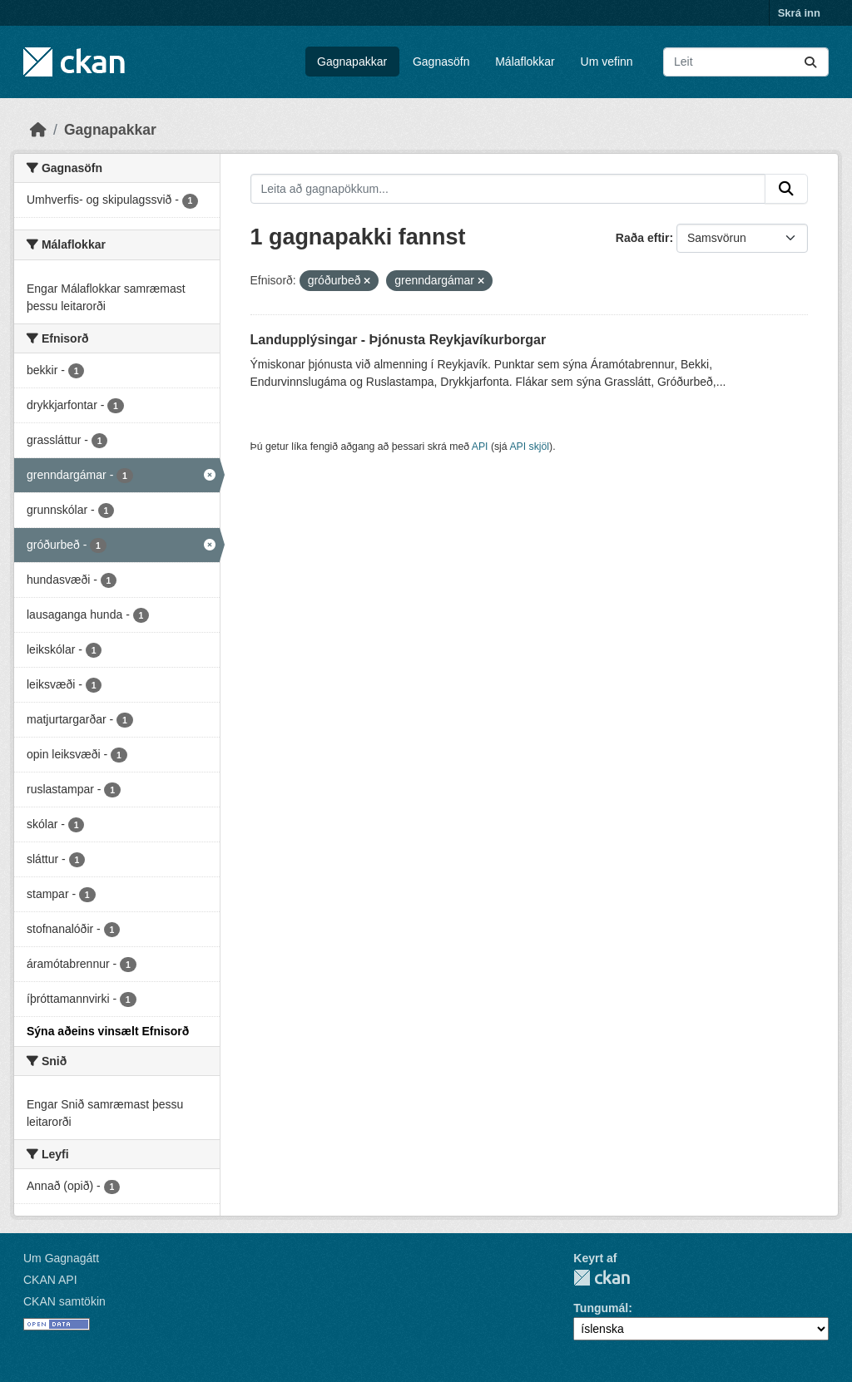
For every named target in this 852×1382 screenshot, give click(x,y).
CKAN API (50, 1279)
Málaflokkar (525, 61)
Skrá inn (799, 13)
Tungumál (600, 1308)
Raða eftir (643, 237)
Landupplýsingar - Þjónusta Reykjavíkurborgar (398, 340)
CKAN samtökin (64, 1301)
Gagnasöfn (441, 61)
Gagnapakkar (352, 61)
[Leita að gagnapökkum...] (746, 62)
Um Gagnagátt (61, 1258)
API (480, 446)
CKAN (601, 1277)
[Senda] (810, 62)
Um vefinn (607, 61)
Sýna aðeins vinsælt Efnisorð (108, 1031)
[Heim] (38, 129)
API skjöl (529, 446)
